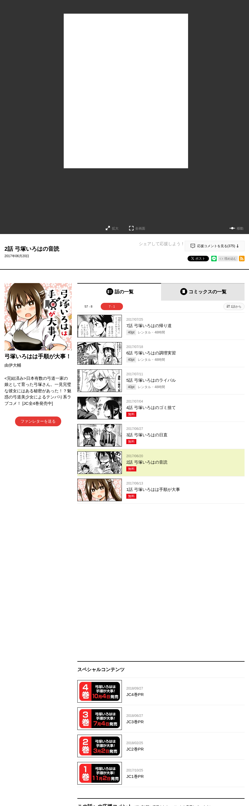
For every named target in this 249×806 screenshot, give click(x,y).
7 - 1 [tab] (112, 306)
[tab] (119, 292)
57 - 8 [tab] (88, 306)
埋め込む (230, 258)
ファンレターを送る (38, 421)
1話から (236, 306)
